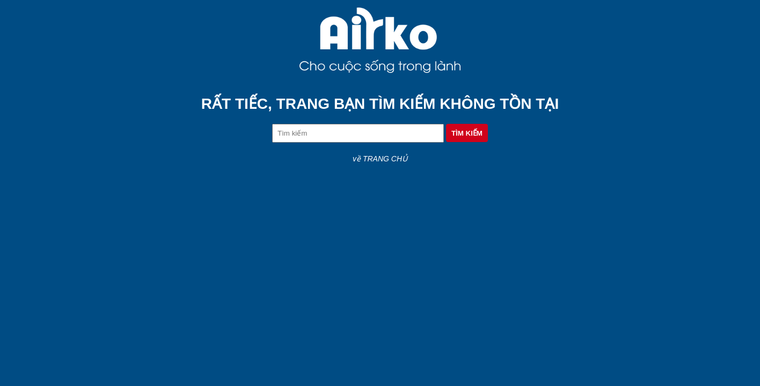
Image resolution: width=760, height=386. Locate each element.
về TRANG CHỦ (380, 158)
